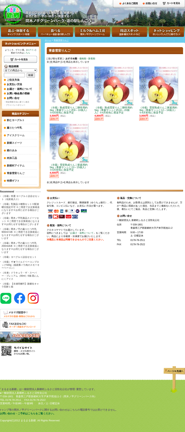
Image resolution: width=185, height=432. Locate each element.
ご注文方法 (13, 79)
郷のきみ (12, 150)
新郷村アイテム (16, 165)
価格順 (82, 58)
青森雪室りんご (61, 40)
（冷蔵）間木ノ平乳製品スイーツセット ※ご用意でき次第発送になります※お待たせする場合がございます (21, 221)
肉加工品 (12, 158)
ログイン (31, 50)
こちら (27, 53)
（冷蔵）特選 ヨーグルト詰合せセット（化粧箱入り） (21, 198)
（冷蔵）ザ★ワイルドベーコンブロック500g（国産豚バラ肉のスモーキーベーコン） (21, 265)
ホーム (48, 40)
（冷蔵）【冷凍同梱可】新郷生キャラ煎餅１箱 (20, 285)
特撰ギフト (13, 180)
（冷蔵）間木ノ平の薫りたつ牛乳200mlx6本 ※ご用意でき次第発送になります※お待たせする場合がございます (20, 248)
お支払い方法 (14, 84)
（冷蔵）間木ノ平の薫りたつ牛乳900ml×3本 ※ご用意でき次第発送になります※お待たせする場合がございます (20, 234)
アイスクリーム (16, 135)
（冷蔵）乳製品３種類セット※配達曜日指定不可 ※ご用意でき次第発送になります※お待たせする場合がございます (21, 209)
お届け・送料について (81, 233)
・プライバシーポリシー (14, 105)
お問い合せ (13, 98)
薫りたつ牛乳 (14, 127)
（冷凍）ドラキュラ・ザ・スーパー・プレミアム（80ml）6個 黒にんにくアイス (20, 275)
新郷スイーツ (14, 142)
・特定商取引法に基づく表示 (16, 102)
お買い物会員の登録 (18, 93)
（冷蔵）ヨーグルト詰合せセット (19, 257)
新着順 (91, 58)
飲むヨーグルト (16, 120)
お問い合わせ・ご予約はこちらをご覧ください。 (28, 413)
